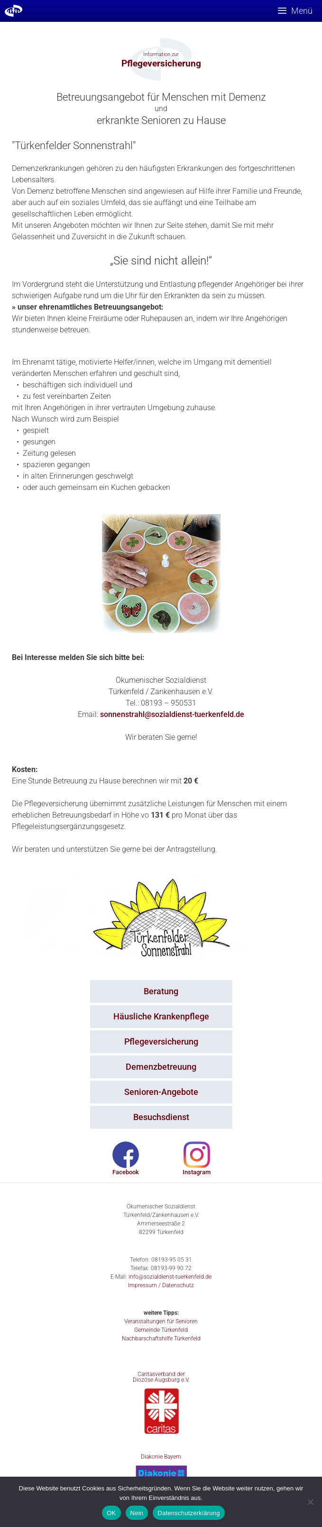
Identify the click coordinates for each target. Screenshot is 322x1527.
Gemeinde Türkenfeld (161, 1330)
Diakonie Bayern (161, 1456)
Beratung (161, 991)
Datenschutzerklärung (188, 1513)
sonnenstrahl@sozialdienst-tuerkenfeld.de (172, 714)
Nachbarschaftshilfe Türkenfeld (161, 1338)
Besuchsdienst (161, 1117)
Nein (137, 1513)
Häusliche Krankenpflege (161, 1016)
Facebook (125, 1172)
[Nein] (310, 1502)
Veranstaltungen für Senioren (161, 1321)
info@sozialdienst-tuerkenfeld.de (170, 1276)
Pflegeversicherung (161, 1041)
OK (111, 1513)
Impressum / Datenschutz (161, 1285)
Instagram (197, 1172)
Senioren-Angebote (161, 1092)
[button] (108, 63)
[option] (161, 58)
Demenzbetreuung (161, 1067)
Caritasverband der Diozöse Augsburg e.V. (161, 1377)
